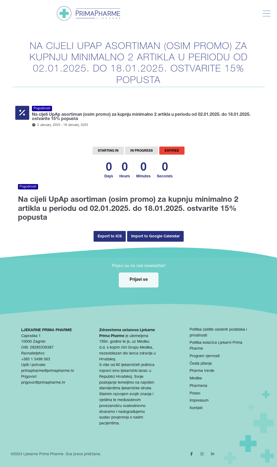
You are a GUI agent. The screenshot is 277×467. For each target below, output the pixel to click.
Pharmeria (198, 386)
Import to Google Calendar (155, 236)
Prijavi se (139, 280)
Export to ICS (110, 236)
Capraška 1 (31, 336)
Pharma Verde (202, 371)
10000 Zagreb (33, 342)
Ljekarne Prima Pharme (43, 454)
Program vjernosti (205, 356)
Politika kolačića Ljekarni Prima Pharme (216, 346)
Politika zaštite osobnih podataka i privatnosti (218, 333)
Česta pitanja (201, 364)
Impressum (199, 401)
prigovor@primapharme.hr (43, 383)
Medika (196, 378)
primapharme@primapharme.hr (47, 371)
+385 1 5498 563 (35, 359)
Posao (195, 393)
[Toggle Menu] (266, 14)
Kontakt (196, 408)
